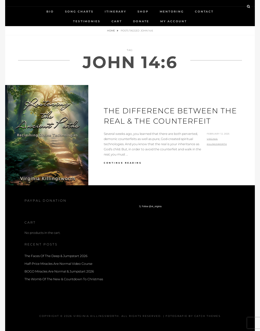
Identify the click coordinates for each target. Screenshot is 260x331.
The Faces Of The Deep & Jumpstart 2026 (55, 256)
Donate (141, 21)
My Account (173, 21)
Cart (117, 21)
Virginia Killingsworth (96, 315)
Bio (50, 11)
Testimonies (86, 21)
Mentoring (172, 11)
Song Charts (79, 11)
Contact (204, 11)
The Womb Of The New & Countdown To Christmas (63, 279)
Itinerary (115, 11)
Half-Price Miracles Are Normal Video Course (58, 263)
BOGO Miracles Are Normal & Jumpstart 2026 (59, 271)
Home (111, 30)
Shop (143, 11)
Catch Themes (207, 315)
